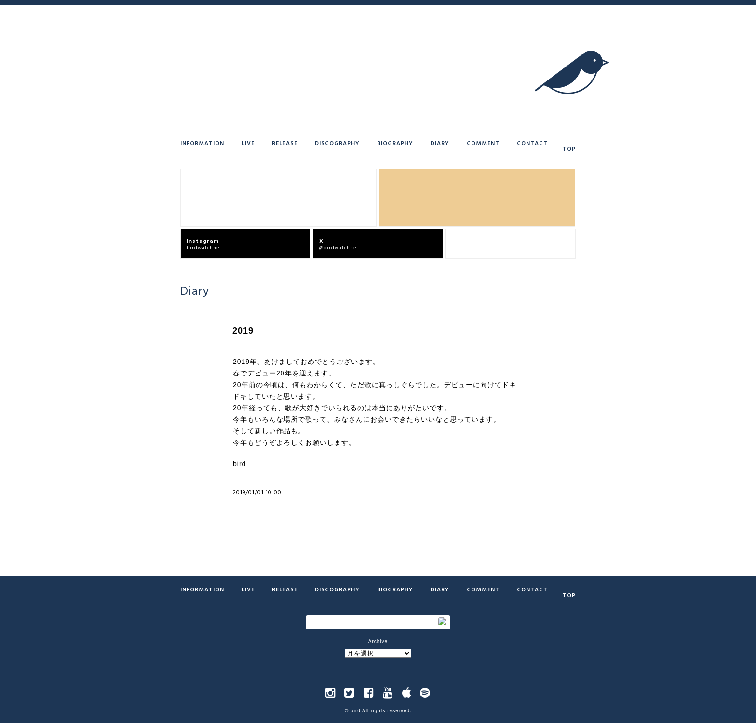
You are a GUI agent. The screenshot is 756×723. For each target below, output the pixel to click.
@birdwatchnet (381, 243)
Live (248, 142)
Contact (532, 142)
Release (284, 142)
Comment (483, 142)
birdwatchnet (248, 243)
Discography (337, 142)
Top (569, 148)
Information (202, 142)
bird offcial (513, 243)
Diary (440, 142)
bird (356, 710)
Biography (395, 142)
